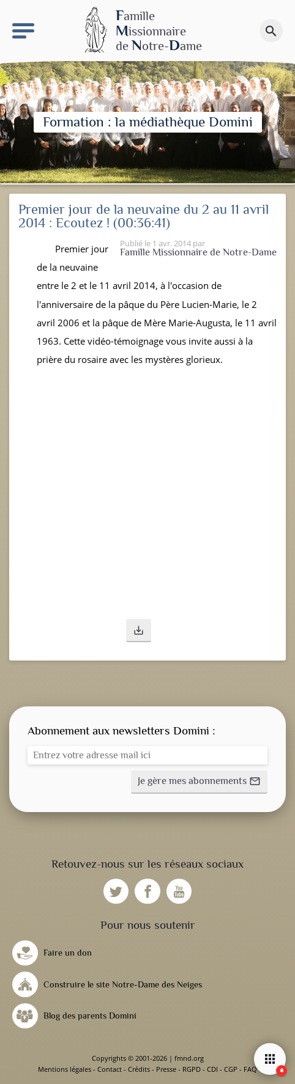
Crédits (139, 1069)
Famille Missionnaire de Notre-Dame (198, 252)
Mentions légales (64, 1069)
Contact (109, 1069)
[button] (138, 630)
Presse (166, 1069)
